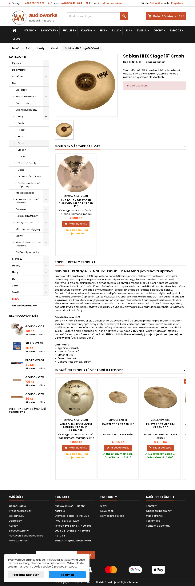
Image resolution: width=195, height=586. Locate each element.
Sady (21, 123)
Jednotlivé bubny (26, 110)
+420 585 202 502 (33, 3)
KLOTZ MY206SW (36, 360)
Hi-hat (21, 130)
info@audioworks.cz (110, 3)
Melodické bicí (25, 193)
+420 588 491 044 (71, 3)
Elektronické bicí (26, 96)
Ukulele (68, 30)
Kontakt (62, 497)
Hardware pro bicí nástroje (27, 201)
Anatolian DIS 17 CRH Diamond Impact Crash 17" (160, 203)
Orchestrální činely (29, 176)
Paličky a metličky (27, 216)
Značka (151, 62)
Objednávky (16, 516)
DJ (128, 30)
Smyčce (175, 30)
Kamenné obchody (158, 526)
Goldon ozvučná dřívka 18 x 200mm (36, 377)
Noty (15, 272)
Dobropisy (15, 521)
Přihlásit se (156, 3)
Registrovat (178, 3)
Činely (19, 116)
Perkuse (21, 209)
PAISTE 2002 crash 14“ (118, 424)
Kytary (28, 30)
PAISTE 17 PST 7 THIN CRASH (118, 201)
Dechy (158, 30)
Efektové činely (27, 163)
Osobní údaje (17, 506)
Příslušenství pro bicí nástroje (28, 244)
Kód (126, 62)
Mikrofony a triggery (28, 229)
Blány (19, 236)
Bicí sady (21, 90)
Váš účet (16, 497)
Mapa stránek (154, 516)
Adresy (13, 526)
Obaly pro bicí (24, 222)
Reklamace (153, 521)
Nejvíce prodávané (112, 516)
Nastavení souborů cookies (26, 535)
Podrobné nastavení (26, 575)
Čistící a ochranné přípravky (29, 184)
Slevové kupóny (19, 530)
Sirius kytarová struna (36, 343)
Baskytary (48, 30)
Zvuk (115, 30)
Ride (20, 136)
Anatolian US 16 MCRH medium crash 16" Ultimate (76, 427)
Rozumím (67, 575)
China (21, 156)
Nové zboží (107, 511)
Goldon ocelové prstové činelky (36, 326)
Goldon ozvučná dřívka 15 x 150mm (36, 394)
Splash (22, 150)
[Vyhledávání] (97, 16)
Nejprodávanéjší (23, 315)
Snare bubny (24, 103)
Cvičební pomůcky (27, 252)
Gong (21, 170)
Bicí (102, 30)
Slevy (16, 39)
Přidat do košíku (76, 223)
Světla (142, 30)
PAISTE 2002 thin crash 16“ (76, 201)
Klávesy (86, 30)
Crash (21, 143)
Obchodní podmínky (159, 511)
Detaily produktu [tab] (83, 262)
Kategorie (17, 56)
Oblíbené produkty (24, 305)
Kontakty (151, 506)
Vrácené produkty (20, 511)
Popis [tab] (59, 262)
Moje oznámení (18, 540)
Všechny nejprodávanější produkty (27, 411)
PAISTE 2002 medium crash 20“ (160, 425)
